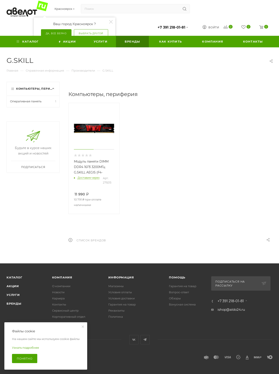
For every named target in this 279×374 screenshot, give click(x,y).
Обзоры (175, 298)
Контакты (59, 304)
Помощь (177, 277)
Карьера (58, 298)
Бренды (14, 303)
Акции (13, 286)
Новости (58, 292)
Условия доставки (121, 298)
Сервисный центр (65, 310)
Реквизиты (116, 310)
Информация (121, 277)
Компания (62, 277)
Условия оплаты (120, 292)
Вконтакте (134, 339)
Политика (115, 316)
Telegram (145, 339)
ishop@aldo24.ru (231, 309)
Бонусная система (182, 304)
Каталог (14, 277)
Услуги (13, 295)
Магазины (116, 286)
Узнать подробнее (25, 347)
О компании (61, 286)
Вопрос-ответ (179, 292)
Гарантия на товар (122, 304)
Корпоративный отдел (68, 316)
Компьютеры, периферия (38, 88)
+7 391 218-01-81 (171, 27)
